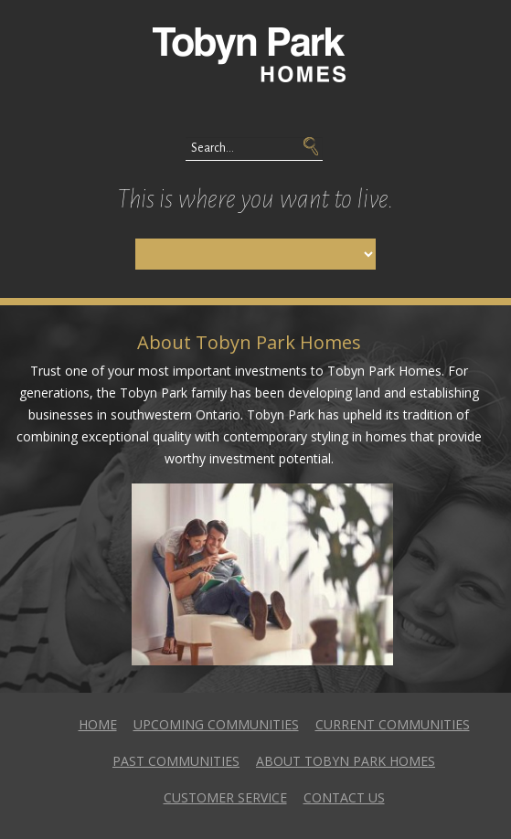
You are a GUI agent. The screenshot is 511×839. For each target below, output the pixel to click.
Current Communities (392, 724)
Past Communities (176, 761)
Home (98, 724)
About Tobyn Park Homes (345, 761)
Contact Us (344, 797)
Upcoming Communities (216, 724)
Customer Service (225, 797)
